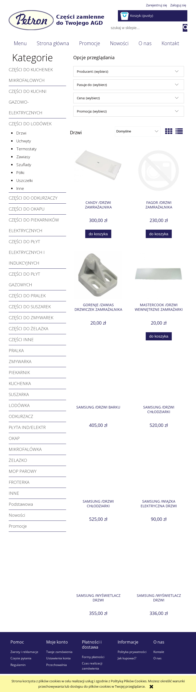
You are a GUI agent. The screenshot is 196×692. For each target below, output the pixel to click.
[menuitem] (20, 43)
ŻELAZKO (18, 460)
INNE (14, 493)
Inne (20, 188)
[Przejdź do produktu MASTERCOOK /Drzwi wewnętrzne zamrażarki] (159, 275)
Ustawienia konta (58, 658)
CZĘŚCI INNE (21, 339)
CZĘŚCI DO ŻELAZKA (28, 328)
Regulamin (18, 665)
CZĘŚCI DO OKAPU (26, 209)
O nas (157, 658)
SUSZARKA (19, 394)
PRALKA (16, 350)
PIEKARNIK (19, 372)
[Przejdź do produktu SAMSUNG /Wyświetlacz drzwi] (98, 565)
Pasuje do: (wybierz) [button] (92, 84)
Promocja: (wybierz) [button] (92, 111)
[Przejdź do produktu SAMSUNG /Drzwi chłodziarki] (159, 377)
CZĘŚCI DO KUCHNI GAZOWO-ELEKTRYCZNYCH (27, 102)
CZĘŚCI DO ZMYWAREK (31, 317)
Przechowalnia (56, 665)
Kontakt (158, 652)
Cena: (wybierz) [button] (88, 98)
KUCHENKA (20, 383)
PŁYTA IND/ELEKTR (27, 427)
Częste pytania (20, 658)
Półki (20, 172)
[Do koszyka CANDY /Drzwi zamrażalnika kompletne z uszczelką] (98, 234)
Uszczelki (24, 180)
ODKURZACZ (21, 416)
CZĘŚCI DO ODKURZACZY (33, 198)
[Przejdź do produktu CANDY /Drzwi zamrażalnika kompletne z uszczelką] (98, 172)
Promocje (18, 526)
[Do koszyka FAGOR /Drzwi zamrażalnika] (159, 234)
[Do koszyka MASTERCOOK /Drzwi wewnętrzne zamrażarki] (159, 336)
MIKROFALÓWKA (25, 449)
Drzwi (21, 133)
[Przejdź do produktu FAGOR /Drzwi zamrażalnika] (159, 172)
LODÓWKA (19, 405)
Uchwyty (23, 141)
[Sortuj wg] (138, 131)
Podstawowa (21, 504)
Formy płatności (93, 657)
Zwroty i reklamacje (24, 652)
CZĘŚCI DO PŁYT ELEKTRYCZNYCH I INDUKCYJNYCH (27, 252)
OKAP (14, 438)
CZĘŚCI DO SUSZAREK (30, 307)
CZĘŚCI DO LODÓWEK (30, 124)
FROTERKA (19, 482)
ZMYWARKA (20, 361)
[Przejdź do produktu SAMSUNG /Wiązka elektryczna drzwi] (159, 471)
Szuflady (23, 164)
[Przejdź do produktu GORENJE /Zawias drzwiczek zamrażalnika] (98, 275)
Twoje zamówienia (59, 652)
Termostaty (26, 149)
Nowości (17, 515)
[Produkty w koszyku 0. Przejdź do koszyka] (137, 15)
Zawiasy (23, 156)
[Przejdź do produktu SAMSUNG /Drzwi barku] (98, 377)
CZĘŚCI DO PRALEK (27, 296)
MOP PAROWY (22, 471)
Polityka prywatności (132, 652)
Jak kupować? (127, 658)
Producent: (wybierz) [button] (92, 71)
